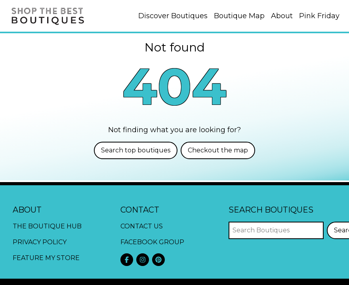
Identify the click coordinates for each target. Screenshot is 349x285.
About (282, 15)
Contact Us (141, 226)
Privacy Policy (40, 242)
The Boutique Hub (47, 226)
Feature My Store (46, 258)
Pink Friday (319, 15)
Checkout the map (218, 150)
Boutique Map (239, 15)
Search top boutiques (135, 150)
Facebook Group (152, 242)
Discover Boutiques (173, 15)
